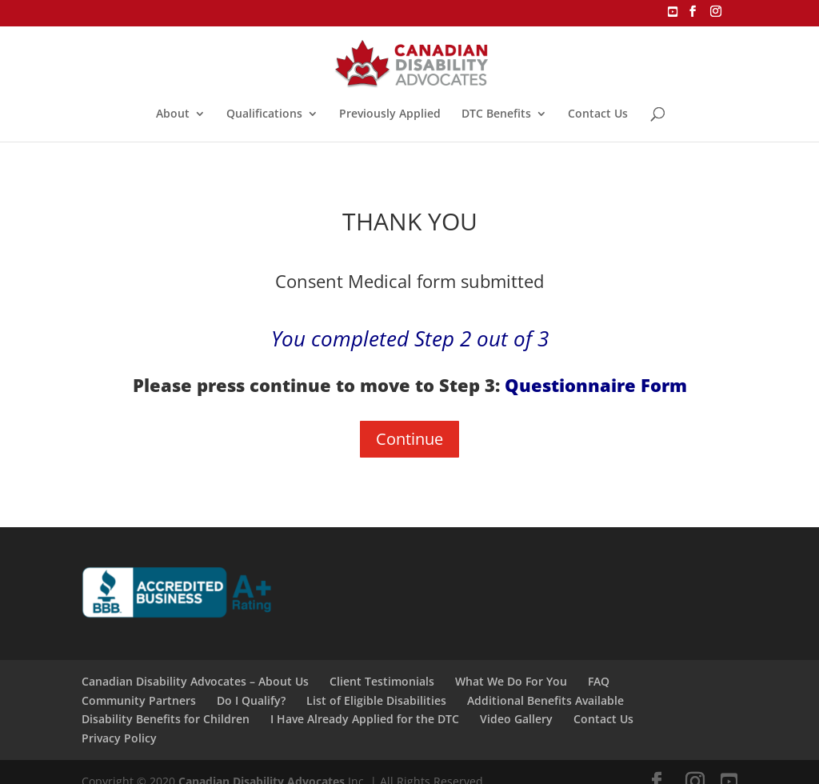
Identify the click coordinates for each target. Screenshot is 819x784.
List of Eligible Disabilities (376, 700)
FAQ (598, 681)
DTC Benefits (496, 114)
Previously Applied (390, 114)
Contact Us (598, 114)
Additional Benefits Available (545, 700)
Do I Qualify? (251, 700)
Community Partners (139, 700)
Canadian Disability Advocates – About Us (195, 681)
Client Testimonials (382, 681)
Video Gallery (516, 718)
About (173, 114)
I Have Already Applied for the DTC (364, 718)
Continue (409, 439)
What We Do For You (511, 681)
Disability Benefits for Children (166, 718)
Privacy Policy (119, 738)
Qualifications (264, 114)
